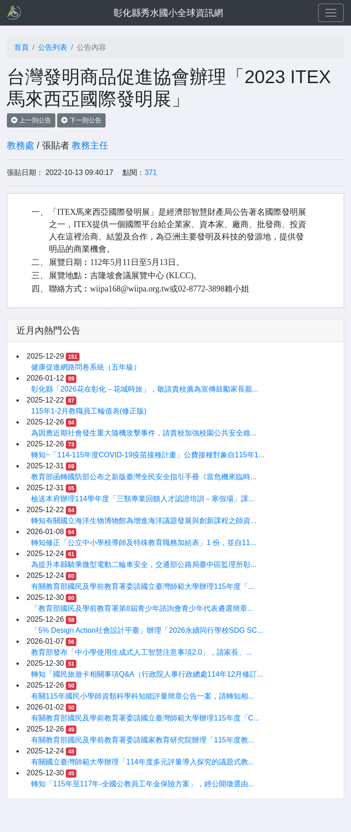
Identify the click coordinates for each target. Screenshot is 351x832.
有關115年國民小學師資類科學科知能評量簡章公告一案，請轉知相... (142, 696)
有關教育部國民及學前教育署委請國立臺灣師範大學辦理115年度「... (142, 586)
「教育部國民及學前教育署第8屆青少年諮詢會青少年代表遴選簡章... (142, 608)
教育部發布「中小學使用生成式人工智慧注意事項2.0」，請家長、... (141, 652)
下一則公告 (81, 120)
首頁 (21, 47)
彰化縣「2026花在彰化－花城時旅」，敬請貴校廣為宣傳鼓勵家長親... (144, 389)
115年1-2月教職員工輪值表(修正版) (88, 411)
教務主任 (90, 145)
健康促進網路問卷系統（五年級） (86, 367)
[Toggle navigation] (331, 13)
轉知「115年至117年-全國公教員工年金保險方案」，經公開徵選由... (142, 784)
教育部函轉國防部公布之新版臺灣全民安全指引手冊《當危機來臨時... (143, 477)
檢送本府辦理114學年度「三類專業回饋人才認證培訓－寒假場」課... (142, 499)
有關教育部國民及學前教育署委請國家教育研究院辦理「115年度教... (142, 740)
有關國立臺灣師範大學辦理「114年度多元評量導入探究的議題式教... (142, 762)
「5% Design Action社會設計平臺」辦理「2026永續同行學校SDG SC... (147, 630)
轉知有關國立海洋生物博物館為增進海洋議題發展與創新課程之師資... (143, 521)
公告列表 (52, 47)
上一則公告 (31, 120)
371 (150, 172)
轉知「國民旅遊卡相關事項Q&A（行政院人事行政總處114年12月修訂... (147, 674)
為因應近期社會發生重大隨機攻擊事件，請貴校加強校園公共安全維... (143, 433)
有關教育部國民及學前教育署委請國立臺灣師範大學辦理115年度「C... (145, 718)
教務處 (20, 145)
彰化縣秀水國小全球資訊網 (168, 13)
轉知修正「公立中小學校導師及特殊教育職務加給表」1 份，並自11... (143, 542)
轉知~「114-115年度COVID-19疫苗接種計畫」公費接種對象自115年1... (148, 455)
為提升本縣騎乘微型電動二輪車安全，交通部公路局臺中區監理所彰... (143, 564)
